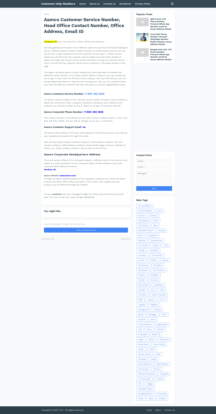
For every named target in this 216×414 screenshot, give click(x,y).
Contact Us (169, 410)
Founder (141, 280)
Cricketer (153, 260)
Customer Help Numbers (58, 3)
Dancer (165, 260)
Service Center (144, 354)
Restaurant (164, 339)
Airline (155, 221)
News (153, 320)
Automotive (143, 226)
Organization (162, 324)
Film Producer (159, 270)
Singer (153, 359)
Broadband (152, 235)
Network (142, 320)
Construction (156, 255)
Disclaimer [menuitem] (125, 3)
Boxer (140, 235)
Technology (143, 369)
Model (141, 315)
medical (157, 310)
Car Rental (142, 245)
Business (142, 240)
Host (152, 290)
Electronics (143, 270)
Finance (141, 275)
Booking (161, 231)
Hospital (141, 290)
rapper (141, 339)
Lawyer (151, 300)
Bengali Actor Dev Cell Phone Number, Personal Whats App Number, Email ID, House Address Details (161, 54)
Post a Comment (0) (86, 230)
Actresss (153, 216)
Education (157, 265)
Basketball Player (145, 231)
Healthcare (158, 285)
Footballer (154, 275)
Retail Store (143, 344)
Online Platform (145, 324)
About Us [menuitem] (95, 3)
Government (143, 285)
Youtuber (162, 399)
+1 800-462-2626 (94, 93)
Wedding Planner (145, 394)
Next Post (125, 239)
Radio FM (156, 334)
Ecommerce (143, 265)
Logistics (142, 305)
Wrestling (162, 394)
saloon (141, 349)
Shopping (142, 359)
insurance (142, 295)
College (141, 250)
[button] (172, 3)
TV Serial (159, 379)
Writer (141, 399)
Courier (141, 260)
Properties (142, 334)
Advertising (143, 221)
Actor (159, 211)
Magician (154, 305)
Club (166, 245)
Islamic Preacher (159, 295)
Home (46, 14)
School (152, 349)
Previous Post (48, 239)
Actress (141, 216)
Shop (158, 354)
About (158, 410)
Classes (155, 245)
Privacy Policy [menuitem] (142, 3)
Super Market (162, 364)
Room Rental (159, 344)
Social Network (144, 364)
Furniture (154, 280)
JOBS (140, 300)
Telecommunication (146, 374)
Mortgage (152, 315)
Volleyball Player (145, 389)
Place (149, 329)
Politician (160, 329)
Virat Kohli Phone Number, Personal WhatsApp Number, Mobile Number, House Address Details (161, 39)
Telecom (156, 369)
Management (143, 310)
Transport (164, 374)
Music (163, 315)
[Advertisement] (154, 107)
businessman (156, 240)
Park (140, 329)
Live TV (162, 300)
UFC (140, 384)
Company (142, 255)
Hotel (161, 290)
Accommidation (145, 206)
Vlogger (150, 384)
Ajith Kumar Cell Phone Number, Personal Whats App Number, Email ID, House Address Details (160, 24)
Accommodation (145, 211)
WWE (150, 399)
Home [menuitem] (82, 3)
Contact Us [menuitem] (109, 3)
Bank (155, 226)
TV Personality (144, 379)
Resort (152, 339)
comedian (154, 250)
